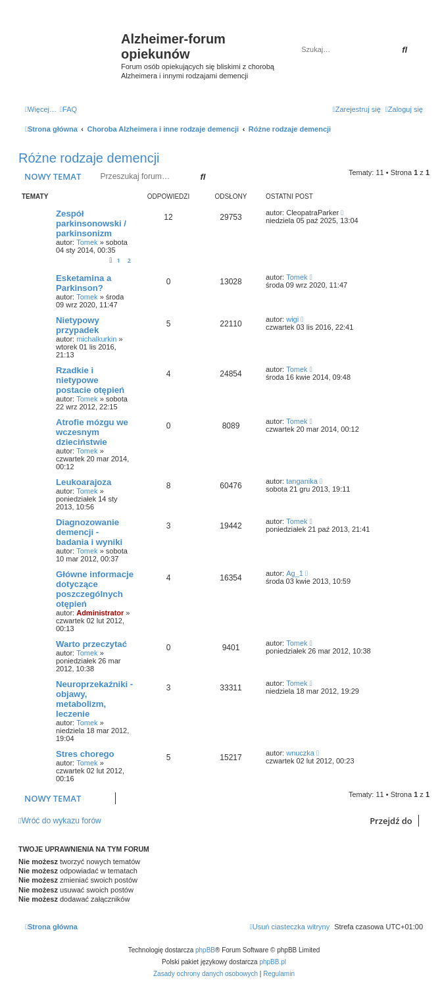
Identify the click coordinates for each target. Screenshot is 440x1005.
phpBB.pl (272, 962)
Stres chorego (85, 754)
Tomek (86, 242)
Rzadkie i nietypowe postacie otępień (90, 380)
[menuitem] (68, 109)
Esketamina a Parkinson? (83, 283)
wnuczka (300, 753)
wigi (292, 319)
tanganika (302, 481)
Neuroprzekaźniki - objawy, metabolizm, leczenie (94, 699)
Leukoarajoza (83, 482)
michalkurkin (96, 339)
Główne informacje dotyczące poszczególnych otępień (95, 589)
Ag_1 (294, 573)
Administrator (100, 613)
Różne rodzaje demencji (89, 158)
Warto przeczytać (91, 644)
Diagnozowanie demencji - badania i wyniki (89, 532)
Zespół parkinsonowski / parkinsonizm (91, 223)
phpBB (205, 950)
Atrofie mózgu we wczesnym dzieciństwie (92, 432)
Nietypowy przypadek (77, 325)
